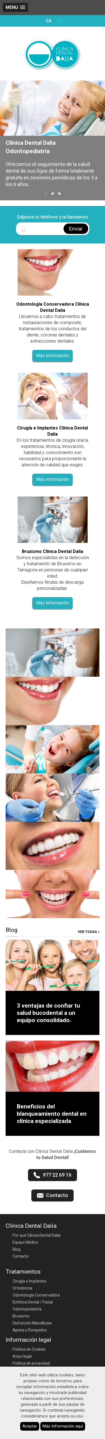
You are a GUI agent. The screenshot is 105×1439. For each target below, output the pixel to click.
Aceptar (29, 1426)
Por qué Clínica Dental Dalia (36, 1235)
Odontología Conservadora (36, 1295)
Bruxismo (21, 1316)
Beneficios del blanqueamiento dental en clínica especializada (52, 1113)
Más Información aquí (63, 1426)
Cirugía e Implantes (29, 1281)
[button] (46, 193)
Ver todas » (88, 932)
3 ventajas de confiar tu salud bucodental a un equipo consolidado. (48, 1013)
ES (59, 21)
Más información (52, 355)
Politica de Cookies (29, 1349)
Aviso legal (22, 1356)
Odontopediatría (27, 1309)
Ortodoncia (22, 1288)
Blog (16, 1249)
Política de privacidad (31, 1363)
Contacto (21, 1256)
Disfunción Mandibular (32, 1323)
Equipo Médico (25, 1242)
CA (48, 21)
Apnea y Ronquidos (30, 1330)
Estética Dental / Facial (33, 1302)
